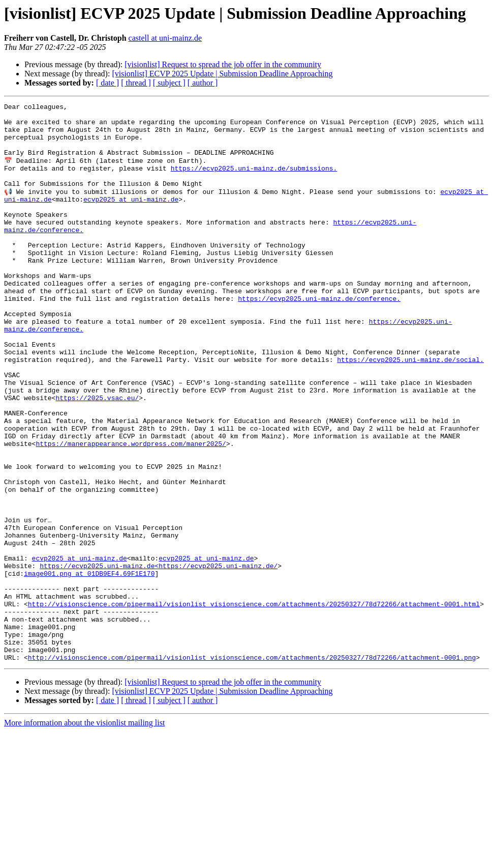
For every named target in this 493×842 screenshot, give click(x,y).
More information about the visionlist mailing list (84, 833)
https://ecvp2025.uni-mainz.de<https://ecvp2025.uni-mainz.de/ (159, 657)
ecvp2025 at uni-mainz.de (130, 217)
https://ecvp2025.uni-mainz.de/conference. (319, 337)
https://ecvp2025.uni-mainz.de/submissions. (254, 181)
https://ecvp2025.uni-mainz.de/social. (410, 410)
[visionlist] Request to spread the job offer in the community (223, 64)
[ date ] (107, 82)
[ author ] (203, 82)
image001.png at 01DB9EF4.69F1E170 (89, 666)
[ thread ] (136, 82)
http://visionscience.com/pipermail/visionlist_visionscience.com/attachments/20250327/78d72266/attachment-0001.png (252, 767)
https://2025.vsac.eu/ (97, 456)
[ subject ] (169, 82)
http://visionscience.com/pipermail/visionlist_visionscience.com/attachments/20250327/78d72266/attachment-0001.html (254, 703)
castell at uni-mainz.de (165, 38)
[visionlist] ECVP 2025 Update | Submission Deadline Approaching (222, 73)
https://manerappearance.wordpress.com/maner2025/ (131, 511)
